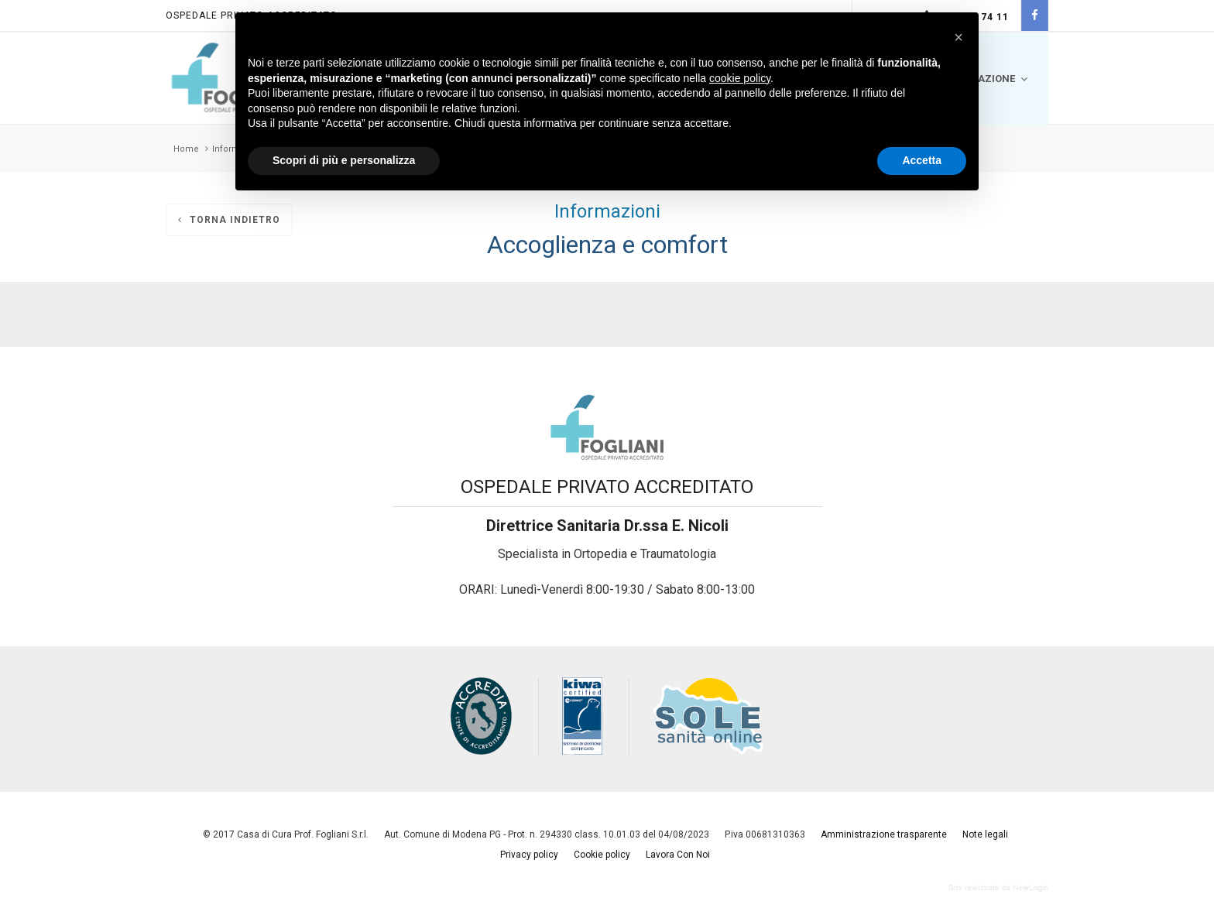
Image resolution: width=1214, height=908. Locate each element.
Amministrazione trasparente (884, 834)
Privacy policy (529, 854)
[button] (958, 37)
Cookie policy (602, 854)
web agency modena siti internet (998, 888)
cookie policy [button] (739, 78)
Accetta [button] (921, 160)
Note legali (985, 834)
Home (186, 149)
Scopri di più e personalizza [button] (344, 160)
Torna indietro (229, 219)
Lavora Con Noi (678, 854)
